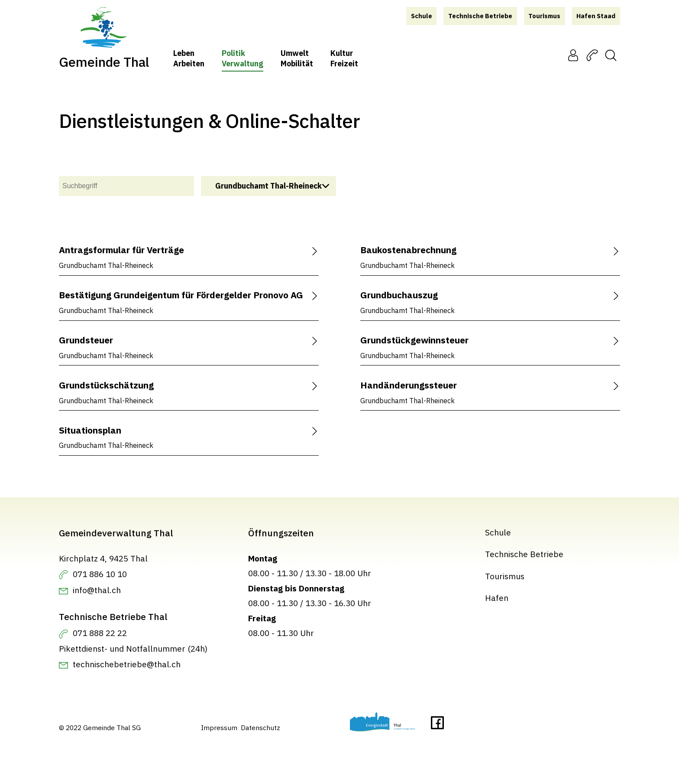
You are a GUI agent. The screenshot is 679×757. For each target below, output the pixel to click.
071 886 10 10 (100, 573)
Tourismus (504, 576)
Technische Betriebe (524, 554)
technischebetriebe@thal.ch (127, 664)
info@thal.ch (97, 590)
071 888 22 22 (100, 633)
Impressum (219, 727)
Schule (498, 532)
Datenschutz (260, 727)
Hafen (496, 598)
